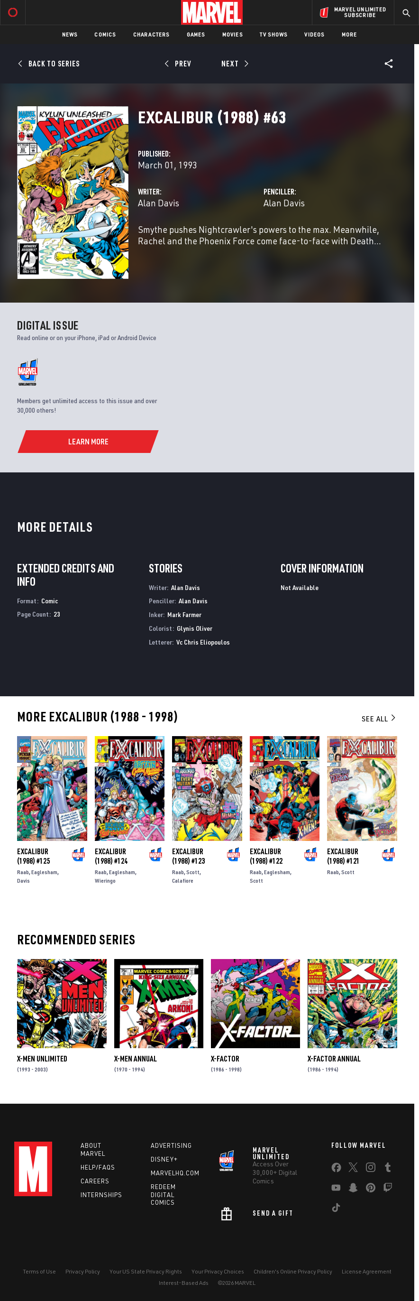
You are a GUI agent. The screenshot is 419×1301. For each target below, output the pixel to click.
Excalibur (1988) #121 (343, 856)
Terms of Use (39, 1271)
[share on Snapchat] (353, 1189)
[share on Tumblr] (387, 1169)
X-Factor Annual (334, 1058)
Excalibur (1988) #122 (266, 856)
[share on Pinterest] (370, 1189)
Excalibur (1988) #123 (188, 856)
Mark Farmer (184, 614)
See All (379, 718)
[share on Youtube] (336, 1189)
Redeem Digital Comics (163, 1195)
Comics (105, 34)
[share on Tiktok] (336, 1209)
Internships (101, 1195)
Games (196, 34)
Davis (23, 880)
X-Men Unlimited (42, 1058)
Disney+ (164, 1159)
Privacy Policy (82, 1271)
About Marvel (93, 1149)
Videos (314, 34)
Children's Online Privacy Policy (293, 1271)
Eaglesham (44, 872)
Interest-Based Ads (184, 1282)
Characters (151, 34)
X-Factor (225, 1058)
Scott (193, 872)
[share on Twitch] (387, 1189)
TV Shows (274, 34)
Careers (95, 1181)
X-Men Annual (135, 1058)
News (70, 34)
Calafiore (182, 880)
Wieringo (105, 880)
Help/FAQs (98, 1167)
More (349, 34)
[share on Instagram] (370, 1169)
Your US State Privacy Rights (145, 1271)
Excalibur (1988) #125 (33, 856)
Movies (232, 34)
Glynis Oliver (194, 628)
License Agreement (367, 1271)
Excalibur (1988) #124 (111, 856)
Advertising (171, 1145)
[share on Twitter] (353, 1169)
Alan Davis (158, 202)
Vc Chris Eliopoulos (203, 642)
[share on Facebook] (336, 1169)
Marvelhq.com (175, 1173)
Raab (23, 872)
